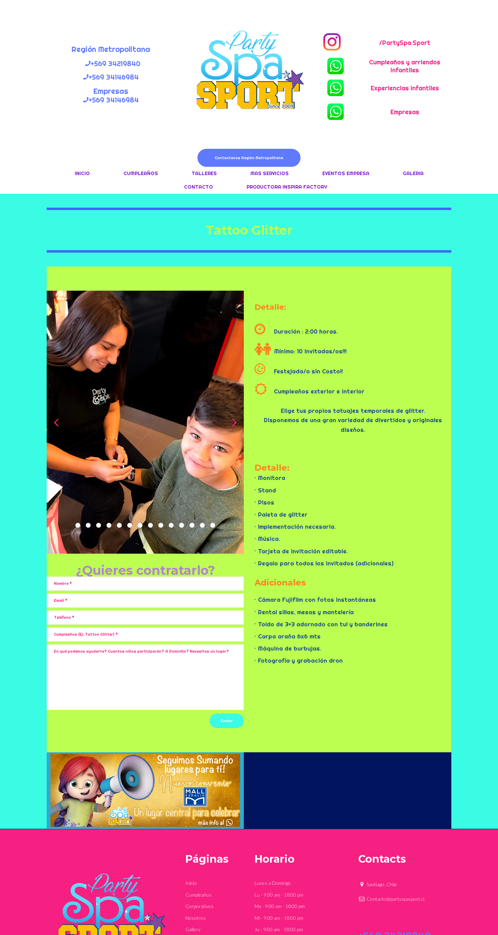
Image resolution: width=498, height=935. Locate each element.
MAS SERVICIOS (269, 173)
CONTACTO (198, 187)
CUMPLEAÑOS (140, 173)
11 (181, 525)
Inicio (191, 883)
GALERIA (413, 173)
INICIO (82, 173)
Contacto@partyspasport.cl (391, 899)
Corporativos (199, 906)
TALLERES (204, 173)
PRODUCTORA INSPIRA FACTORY (287, 187)
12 (192, 525)
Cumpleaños (198, 895)
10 (171, 525)
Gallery (193, 929)
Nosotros (195, 918)
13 (202, 525)
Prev (56, 422)
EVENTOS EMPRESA (345, 173)
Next (234, 422)
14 (212, 525)
